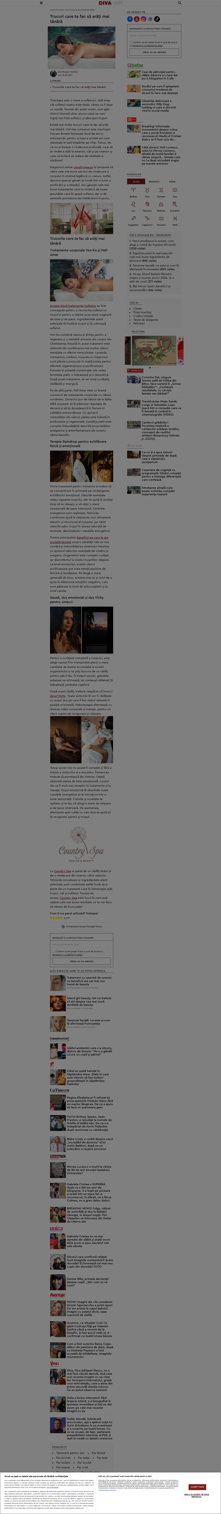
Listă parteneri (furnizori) (107, 1490)
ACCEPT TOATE (197, 1487)
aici (69, 1501)
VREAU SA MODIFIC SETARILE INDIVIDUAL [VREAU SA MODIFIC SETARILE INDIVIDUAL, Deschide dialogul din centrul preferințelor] (196, 1496)
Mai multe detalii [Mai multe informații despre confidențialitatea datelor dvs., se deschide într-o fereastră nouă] (53, 1487)
